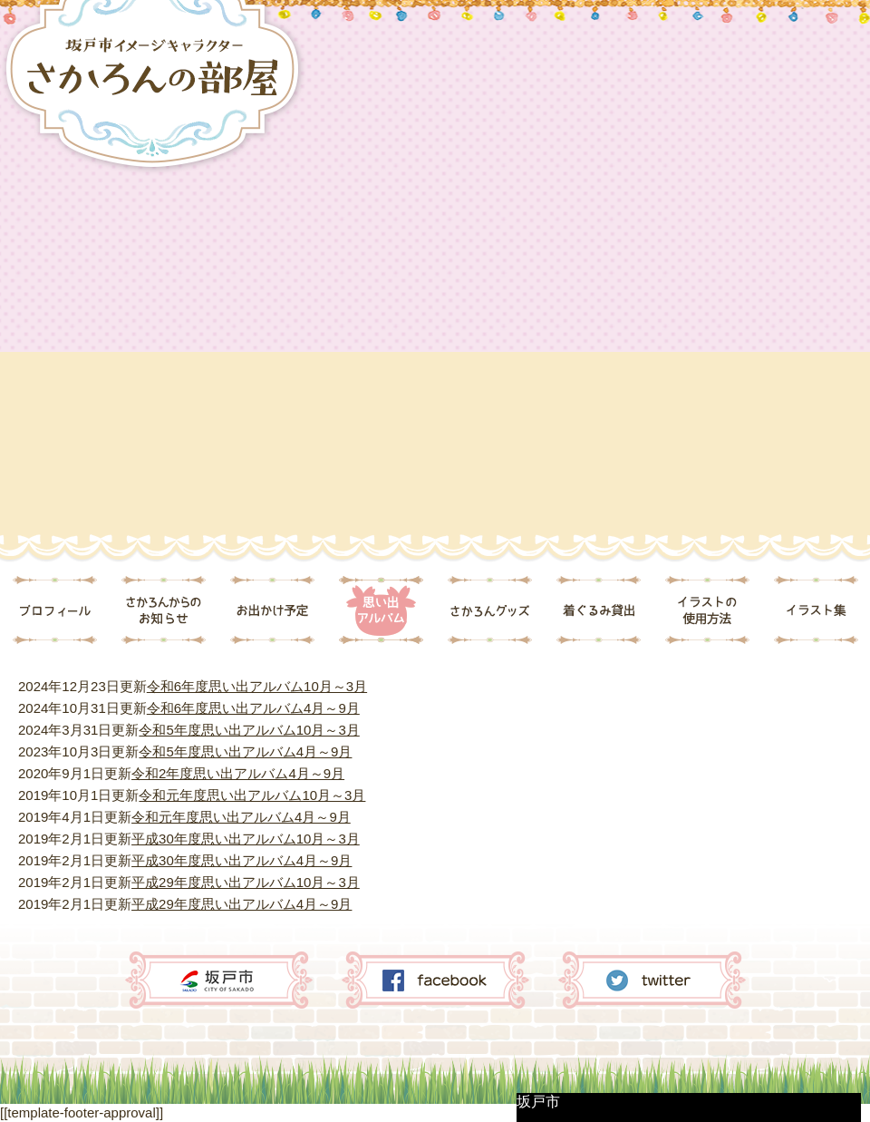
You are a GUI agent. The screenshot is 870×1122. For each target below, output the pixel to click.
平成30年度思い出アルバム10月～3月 (245, 838)
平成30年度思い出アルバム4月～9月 (241, 860)
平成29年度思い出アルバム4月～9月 (241, 904)
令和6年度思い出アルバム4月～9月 (253, 708)
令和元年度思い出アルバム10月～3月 (252, 795)
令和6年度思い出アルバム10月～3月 (257, 686)
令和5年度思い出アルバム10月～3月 (249, 729)
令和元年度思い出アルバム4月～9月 (241, 816)
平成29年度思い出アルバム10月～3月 (245, 882)
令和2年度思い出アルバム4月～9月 (237, 773)
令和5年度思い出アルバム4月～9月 (245, 751)
